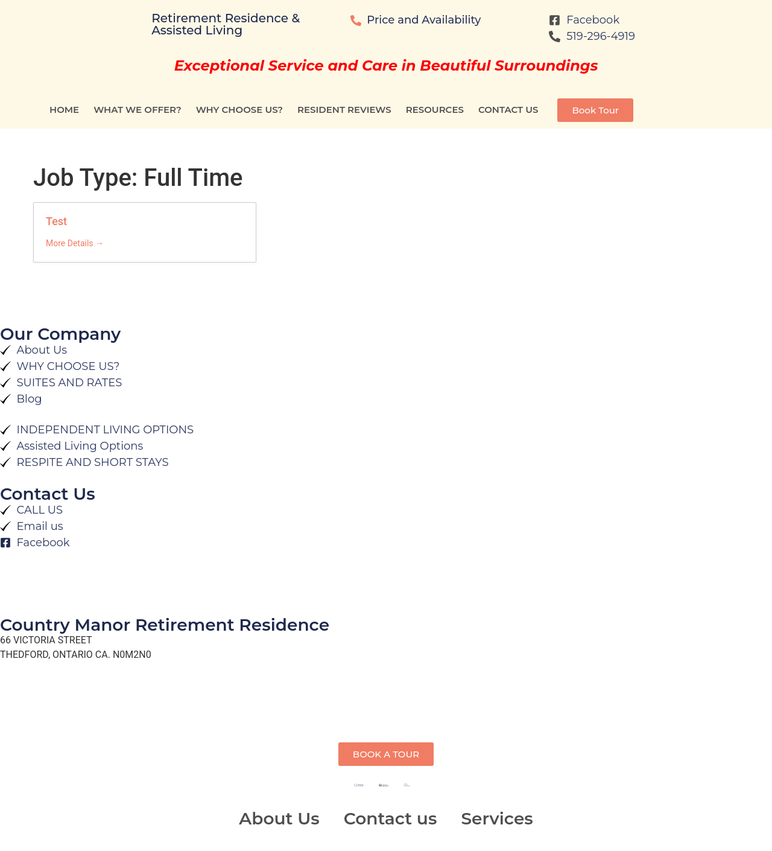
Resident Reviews (344, 109)
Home (64, 109)
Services (497, 818)
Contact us (508, 109)
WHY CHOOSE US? (239, 109)
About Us (279, 818)
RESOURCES (435, 109)
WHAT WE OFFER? (137, 109)
